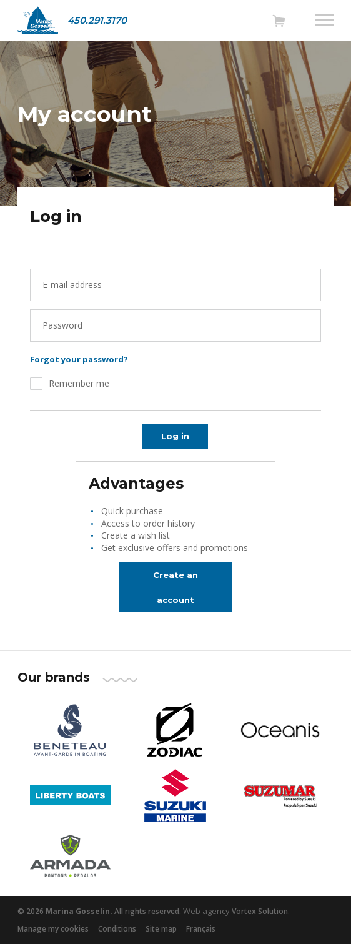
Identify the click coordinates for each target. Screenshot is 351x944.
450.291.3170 (97, 20)
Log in (175, 436)
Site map (161, 928)
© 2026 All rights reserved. (99, 911)
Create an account (175, 587)
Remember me (79, 383)
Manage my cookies (53, 928)
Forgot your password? (79, 359)
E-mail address (72, 285)
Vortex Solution (260, 911)
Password (62, 325)
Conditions (117, 928)
